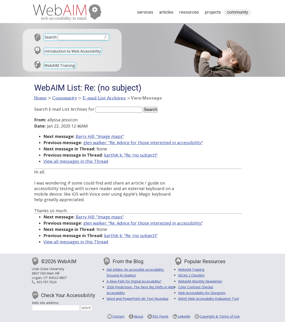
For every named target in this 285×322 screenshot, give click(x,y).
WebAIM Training (59, 65)
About (138, 316)
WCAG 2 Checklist (191, 275)
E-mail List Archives (104, 98)
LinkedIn (184, 316)
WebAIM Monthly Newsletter (200, 281)
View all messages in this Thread (75, 161)
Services (145, 12)
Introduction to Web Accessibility (72, 51)
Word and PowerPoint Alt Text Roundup (137, 298)
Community (237, 12)
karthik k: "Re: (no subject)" (131, 155)
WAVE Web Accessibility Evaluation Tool (208, 298)
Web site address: (45, 303)
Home (40, 98)
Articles (166, 12)
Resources (189, 12)
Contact (118, 316)
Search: (51, 37)
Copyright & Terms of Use (220, 316)
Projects (213, 12)
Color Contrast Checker (195, 287)
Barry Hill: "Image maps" (100, 136)
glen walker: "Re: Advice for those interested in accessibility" (143, 142)
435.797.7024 (46, 282)
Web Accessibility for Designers (202, 293)
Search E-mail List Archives (60, 109)
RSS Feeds (160, 316)
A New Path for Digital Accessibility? (134, 281)
